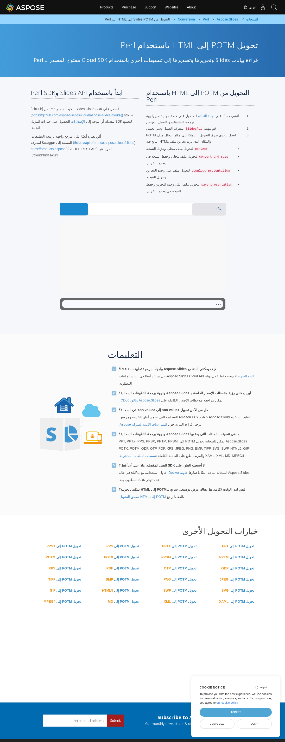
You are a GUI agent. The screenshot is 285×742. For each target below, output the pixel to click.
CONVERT (74, 209)
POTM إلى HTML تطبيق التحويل (143, 497)
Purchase (129, 7)
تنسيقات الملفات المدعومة (138, 456)
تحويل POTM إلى (238, 546)
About (191, 7)
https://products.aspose (48, 149)
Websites (171, 7)
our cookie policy (227, 702)
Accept (235, 712)
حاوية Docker (178, 473)
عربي (247, 7)
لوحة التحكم (206, 116)
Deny (254, 723)
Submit (115, 720)
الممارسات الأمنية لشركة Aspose (143, 424)
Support (150, 7)
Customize (217, 723)
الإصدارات (78, 121)
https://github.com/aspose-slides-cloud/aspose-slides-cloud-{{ (77, 115)
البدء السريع (245, 376)
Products (106, 7)
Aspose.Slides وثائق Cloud (140, 400)
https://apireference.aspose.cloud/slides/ (104, 143)
